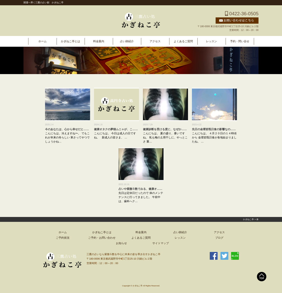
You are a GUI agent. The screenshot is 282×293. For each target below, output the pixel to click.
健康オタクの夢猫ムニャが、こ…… (116, 129)
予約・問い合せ (239, 41)
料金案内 (98, 41)
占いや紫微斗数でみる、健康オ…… (140, 188)
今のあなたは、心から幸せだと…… (67, 129)
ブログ (219, 237)
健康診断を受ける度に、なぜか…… (165, 129)
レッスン (211, 41)
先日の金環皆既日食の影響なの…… (214, 129)
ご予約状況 (63, 237)
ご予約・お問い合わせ (102, 237)
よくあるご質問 (183, 41)
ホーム (42, 41)
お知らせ (121, 243)
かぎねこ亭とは (70, 41)
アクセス (155, 41)
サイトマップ (160, 243)
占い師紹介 (127, 41)
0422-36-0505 (241, 13)
